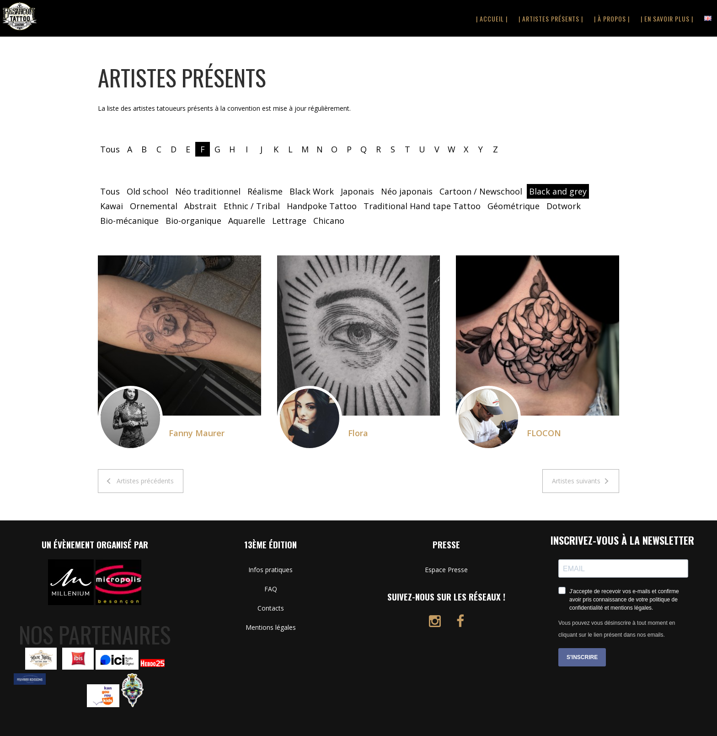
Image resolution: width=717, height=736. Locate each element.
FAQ (270, 588)
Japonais (357, 191)
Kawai (111, 205)
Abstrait (200, 205)
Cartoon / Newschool (480, 191)
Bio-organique (193, 220)
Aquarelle (246, 220)
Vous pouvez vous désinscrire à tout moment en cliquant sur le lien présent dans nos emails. (616, 629)
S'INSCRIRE (582, 657)
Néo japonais (407, 191)
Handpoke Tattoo (322, 205)
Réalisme (265, 191)
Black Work (311, 191)
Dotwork (563, 205)
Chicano (328, 220)
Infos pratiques (270, 569)
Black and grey (558, 191)
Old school (147, 191)
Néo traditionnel (208, 191)
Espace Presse (446, 569)
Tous (110, 149)
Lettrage (289, 220)
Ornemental (153, 205)
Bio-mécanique (129, 220)
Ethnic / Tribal (252, 205)
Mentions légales (271, 627)
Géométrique (513, 205)
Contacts (270, 608)
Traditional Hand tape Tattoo (422, 205)
